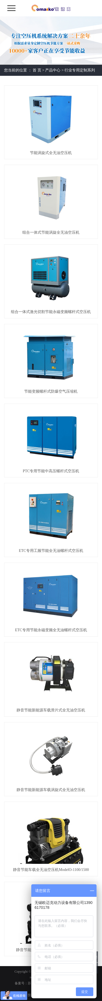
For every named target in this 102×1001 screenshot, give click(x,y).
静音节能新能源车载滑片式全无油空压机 (51, 710)
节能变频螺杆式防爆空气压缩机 (51, 391)
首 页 (37, 70)
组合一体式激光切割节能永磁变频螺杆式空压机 (51, 312)
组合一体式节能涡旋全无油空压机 (50, 232)
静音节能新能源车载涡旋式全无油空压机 (51, 790)
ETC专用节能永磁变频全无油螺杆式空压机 (51, 630)
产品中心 (52, 70)
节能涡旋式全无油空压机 (51, 153)
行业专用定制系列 (79, 70)
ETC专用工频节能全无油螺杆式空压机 (51, 551)
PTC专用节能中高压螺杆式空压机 (51, 471)
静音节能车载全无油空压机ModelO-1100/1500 (51, 870)
